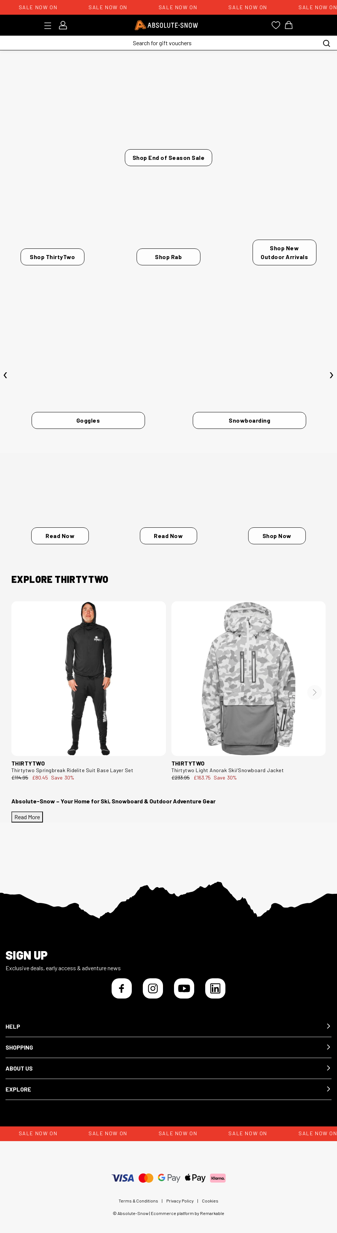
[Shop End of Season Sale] (168, 117)
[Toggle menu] (50, 26)
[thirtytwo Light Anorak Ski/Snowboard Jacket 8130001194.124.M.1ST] (248, 677)
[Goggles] (88, 372)
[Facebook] (122, 987)
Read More (27, 815)
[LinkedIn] (215, 987)
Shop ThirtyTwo (52, 252)
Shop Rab (168, 252)
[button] (168, 1025)
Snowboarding (249, 423)
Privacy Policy (180, 1199)
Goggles (88, 423)
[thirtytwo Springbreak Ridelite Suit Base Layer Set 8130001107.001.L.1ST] (88, 677)
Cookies (210, 1199)
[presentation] (5, 374)
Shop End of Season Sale (169, 157)
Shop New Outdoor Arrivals (284, 248)
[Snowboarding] (249, 372)
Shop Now (276, 534)
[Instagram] (153, 987)
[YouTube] (184, 987)
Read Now (60, 534)
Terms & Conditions (138, 1199)
